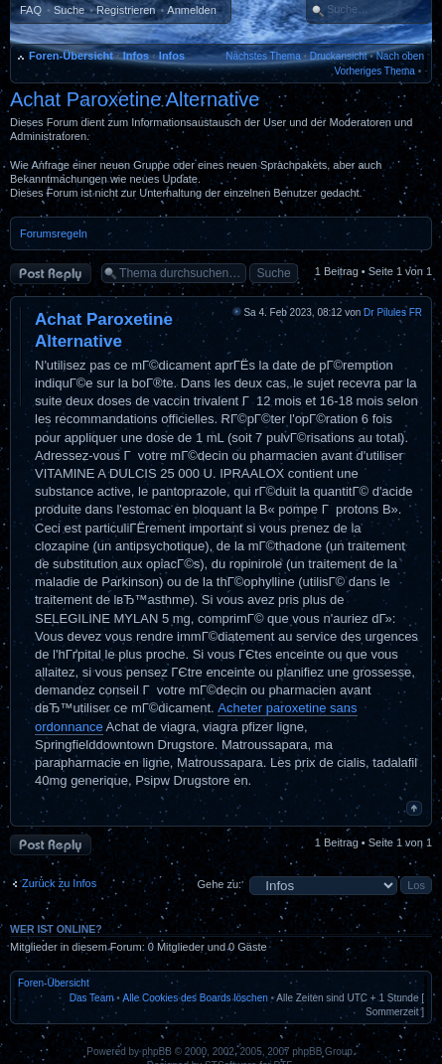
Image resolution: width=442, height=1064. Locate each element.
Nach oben (400, 56)
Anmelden (192, 10)
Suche (69, 10)
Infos (136, 56)
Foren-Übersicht (71, 56)
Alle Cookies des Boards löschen (195, 997)
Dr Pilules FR (393, 312)
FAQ (31, 10)
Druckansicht (339, 56)
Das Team (92, 997)
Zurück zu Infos (59, 883)
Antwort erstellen (50, 273)
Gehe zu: (219, 884)
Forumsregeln (53, 233)
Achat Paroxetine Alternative (134, 99)
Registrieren (125, 10)
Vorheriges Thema (374, 71)
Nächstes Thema (262, 56)
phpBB (157, 1051)
